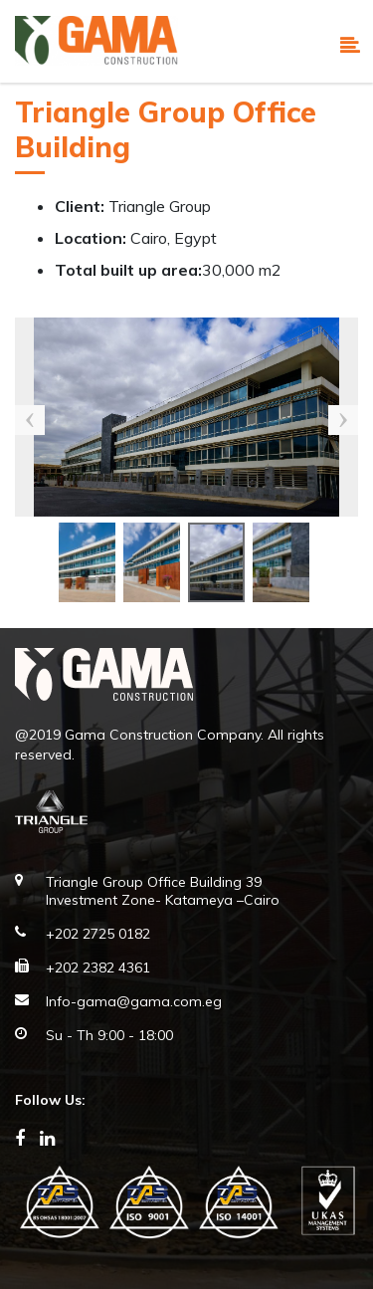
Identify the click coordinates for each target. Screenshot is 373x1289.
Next (343, 420)
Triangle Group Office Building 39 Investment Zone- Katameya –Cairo (163, 891)
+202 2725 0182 (98, 934)
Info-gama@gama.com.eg (134, 1001)
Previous (30, 420)
